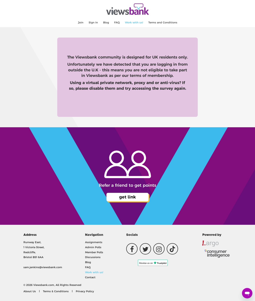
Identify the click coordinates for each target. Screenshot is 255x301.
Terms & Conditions (56, 291)
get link (127, 197)
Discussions (93, 257)
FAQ (117, 22)
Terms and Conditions (162, 22)
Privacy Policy (85, 291)
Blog (106, 22)
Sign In (93, 22)
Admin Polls (93, 247)
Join (80, 22)
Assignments (93, 242)
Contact (90, 277)
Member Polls (94, 252)
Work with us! (134, 22)
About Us (29, 291)
